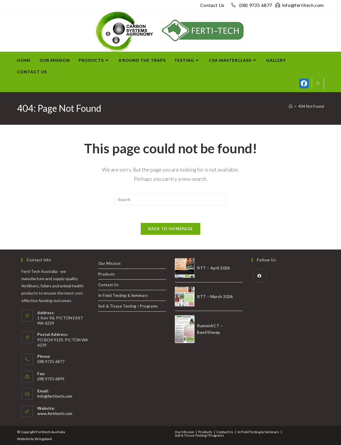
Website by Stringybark (34, 439)
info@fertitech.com (299, 5)
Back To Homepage (170, 228)
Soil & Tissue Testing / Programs (128, 306)
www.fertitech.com (54, 413)
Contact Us (212, 5)
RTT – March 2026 (215, 296)
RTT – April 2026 (213, 267)
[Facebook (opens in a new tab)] (304, 83)
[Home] (290, 106)
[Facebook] (259, 275)
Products (106, 274)
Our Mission (109, 263)
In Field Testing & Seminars (123, 295)
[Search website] (318, 84)
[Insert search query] (170, 199)
